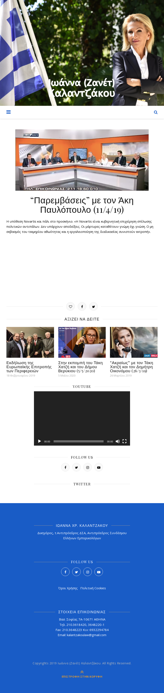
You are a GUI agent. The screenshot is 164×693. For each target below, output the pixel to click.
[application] (82, 418)
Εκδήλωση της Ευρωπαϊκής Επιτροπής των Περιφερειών (29, 366)
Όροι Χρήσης (68, 588)
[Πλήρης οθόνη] (124, 441)
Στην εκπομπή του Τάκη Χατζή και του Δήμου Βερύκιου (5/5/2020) (80, 366)
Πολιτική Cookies (93, 588)
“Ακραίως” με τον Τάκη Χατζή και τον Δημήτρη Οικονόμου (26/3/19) (131, 366)
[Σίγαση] (118, 441)
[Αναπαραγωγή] (39, 441)
